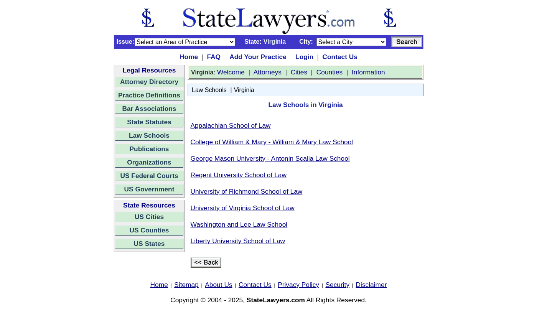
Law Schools (149, 135)
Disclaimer (371, 284)
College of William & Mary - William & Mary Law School (272, 142)
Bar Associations (149, 108)
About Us (218, 284)
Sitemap (186, 284)
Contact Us (339, 57)
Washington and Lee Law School (239, 224)
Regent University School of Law (239, 175)
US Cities (149, 217)
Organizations (149, 162)
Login (304, 57)
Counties (329, 72)
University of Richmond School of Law (247, 191)
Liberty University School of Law (238, 241)
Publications (149, 149)
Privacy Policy (298, 284)
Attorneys (268, 72)
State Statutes (149, 122)
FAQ (214, 57)
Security (338, 284)
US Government (149, 189)
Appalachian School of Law (231, 125)
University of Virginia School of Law (243, 208)
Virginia (244, 90)
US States (149, 243)
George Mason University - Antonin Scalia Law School (270, 158)
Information (368, 72)
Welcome (231, 72)
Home (189, 57)
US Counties (149, 230)
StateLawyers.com (276, 300)
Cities (299, 72)
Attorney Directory (149, 82)
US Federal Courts (149, 176)
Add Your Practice (258, 57)
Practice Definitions (149, 95)
